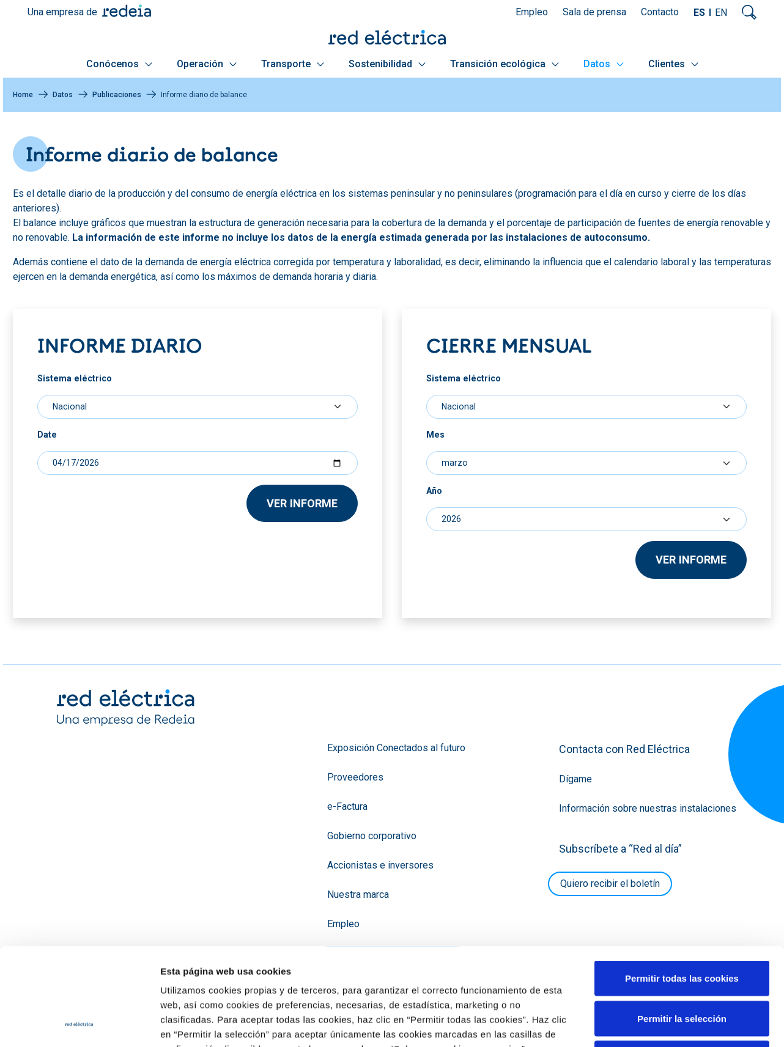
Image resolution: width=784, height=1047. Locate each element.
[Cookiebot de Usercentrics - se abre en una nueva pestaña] (79, 964)
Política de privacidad (550, 1025)
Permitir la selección (682, 867)
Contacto (660, 12)
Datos (603, 64)
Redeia (126, 10)
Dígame (575, 779)
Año (434, 491)
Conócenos (119, 64)
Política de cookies (634, 1025)
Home (23, 94)
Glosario (434, 1025)
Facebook (215, 1025)
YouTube (191, 1025)
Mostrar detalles (662, 963)
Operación (207, 64)
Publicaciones (116, 94)
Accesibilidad (704, 1025)
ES (699, 12)
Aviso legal (480, 1025)
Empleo (532, 12)
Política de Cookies (510, 913)
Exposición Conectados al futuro (396, 748)
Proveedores (355, 777)
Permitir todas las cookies (682, 827)
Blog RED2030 (84, 1026)
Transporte (292, 64)
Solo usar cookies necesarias (682, 907)
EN (721, 12)
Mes (435, 434)
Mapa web (390, 1025)
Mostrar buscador (749, 12)
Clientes (673, 64)
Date (47, 434)
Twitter (142, 1025)
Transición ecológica (504, 64)
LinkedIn (166, 1025)
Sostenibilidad (387, 64)
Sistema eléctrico (74, 378)
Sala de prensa (594, 12)
